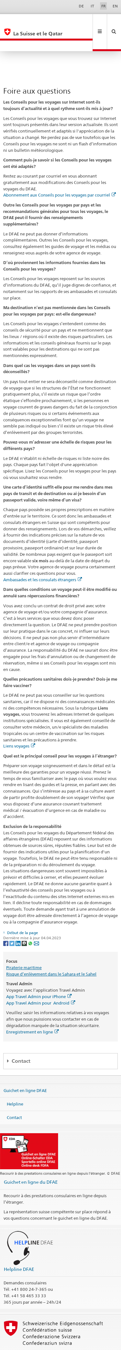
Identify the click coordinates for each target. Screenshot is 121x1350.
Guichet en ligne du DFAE (31, 1160)
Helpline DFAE (19, 1247)
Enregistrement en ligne (32, 1010)
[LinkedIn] (18, 921)
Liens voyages (19, 724)
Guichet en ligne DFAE (25, 1068)
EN (115, 6)
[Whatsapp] (31, 921)
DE (81, 6)
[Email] (36, 921)
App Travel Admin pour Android (40, 981)
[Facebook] (6, 921)
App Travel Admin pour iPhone (39, 975)
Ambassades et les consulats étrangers (42, 558)
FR (103, 6)
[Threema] (25, 921)
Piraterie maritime (24, 946)
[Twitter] (12, 921)
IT (92, 6)
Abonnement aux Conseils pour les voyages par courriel (59, 173)
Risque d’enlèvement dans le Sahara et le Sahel (51, 952)
